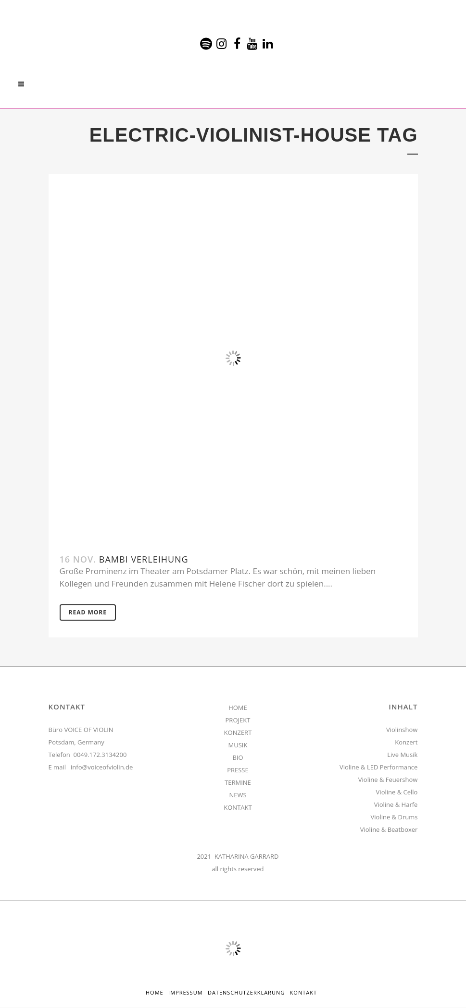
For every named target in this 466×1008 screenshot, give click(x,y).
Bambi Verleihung (144, 559)
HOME (237, 708)
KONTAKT (238, 808)
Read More (88, 613)
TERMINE (238, 783)
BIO (237, 758)
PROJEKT (238, 720)
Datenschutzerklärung (246, 992)
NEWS (237, 795)
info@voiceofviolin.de (102, 767)
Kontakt (303, 992)
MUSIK (238, 745)
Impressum (185, 992)
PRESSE (238, 770)
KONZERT (238, 733)
